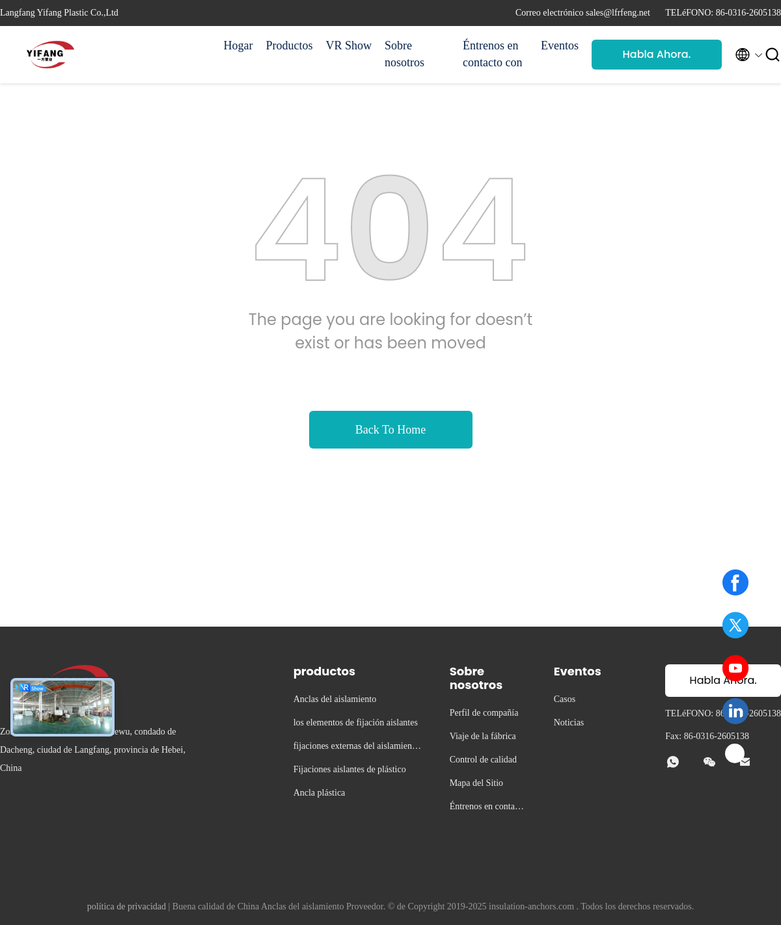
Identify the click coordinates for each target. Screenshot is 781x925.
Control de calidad (483, 759)
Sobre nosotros (404, 54)
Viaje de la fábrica (483, 736)
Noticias (569, 722)
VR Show (348, 45)
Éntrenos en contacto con (492, 54)
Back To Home (390, 429)
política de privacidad (126, 906)
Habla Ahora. (657, 54)
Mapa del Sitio (476, 783)
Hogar (238, 45)
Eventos (560, 45)
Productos (289, 45)
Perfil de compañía (484, 713)
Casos (564, 699)
